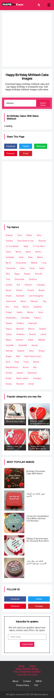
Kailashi (20, 351)
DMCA (39, 681)
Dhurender (19, 279)
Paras (32, 268)
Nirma (18, 252)
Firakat (9, 312)
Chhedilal (25, 318)
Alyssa (36, 362)
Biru (7, 307)
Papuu (9, 329)
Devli (8, 362)
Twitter (25, 146)
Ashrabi (9, 351)
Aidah (30, 340)
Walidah (41, 340)
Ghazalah (22, 345)
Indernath (32, 323)
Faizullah (10, 345)
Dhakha (20, 323)
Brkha (29, 235)
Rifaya (41, 351)
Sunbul (9, 285)
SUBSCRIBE (27, 644)
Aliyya (8, 340)
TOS (36, 685)
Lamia (43, 334)
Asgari (9, 356)
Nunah (41, 290)
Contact (27, 681)
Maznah (20, 329)
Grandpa (37, 378)
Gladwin (42, 329)
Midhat (34, 263)
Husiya (9, 384)
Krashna (33, 279)
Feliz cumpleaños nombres (27, 671)
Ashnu (38, 252)
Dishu (31, 351)
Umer (40, 312)
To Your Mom (39, 246)
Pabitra (37, 318)
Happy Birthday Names (27, 668)
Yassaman (11, 268)
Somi (19, 235)
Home (21, 666)
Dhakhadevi (11, 318)
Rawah (9, 323)
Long (44, 263)
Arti (18, 285)
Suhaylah (10, 257)
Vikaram (34, 301)
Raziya (27, 274)
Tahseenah (11, 301)
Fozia (26, 362)
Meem (40, 257)
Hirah (21, 257)
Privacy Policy (22, 685)
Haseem (19, 340)
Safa (39, 235)
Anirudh (38, 274)
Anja (16, 307)
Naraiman (32, 373)
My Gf (8, 263)
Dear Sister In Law (25, 241)
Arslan (9, 378)
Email (25, 153)
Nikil (18, 356)
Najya (17, 274)
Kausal (35, 345)
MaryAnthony (12, 367)
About (15, 681)
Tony (8, 279)
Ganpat (20, 373)
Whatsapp (41, 146)
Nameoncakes (41, 694)
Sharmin (42, 241)
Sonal (31, 384)
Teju (45, 301)
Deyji (17, 362)
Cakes (32, 666)
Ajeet (28, 252)
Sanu (22, 268)
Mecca (31, 329)
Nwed (23, 301)
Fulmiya (9, 241)
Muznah (20, 384)
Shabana (20, 334)
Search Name (43, 104)
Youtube (39, 606)
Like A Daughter (36, 296)
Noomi (9, 290)
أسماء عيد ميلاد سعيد (27, 674)
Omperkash (21, 263)
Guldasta (38, 307)
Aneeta (32, 334)
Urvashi (30, 290)
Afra (8, 274)
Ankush (9, 235)
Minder (30, 312)
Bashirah (20, 296)
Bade (41, 268)
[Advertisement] (27, 39)
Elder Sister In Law (32, 356)
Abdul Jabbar (22, 378)
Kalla (26, 246)
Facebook (10, 146)
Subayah (41, 285)
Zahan (9, 334)
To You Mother (12, 246)
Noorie (26, 367)
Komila (9, 373)
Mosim (26, 307)
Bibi (35, 367)
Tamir (8, 252)
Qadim (20, 312)
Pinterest (10, 153)
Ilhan (30, 257)
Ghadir (9, 296)
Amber (19, 290)
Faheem (28, 285)
